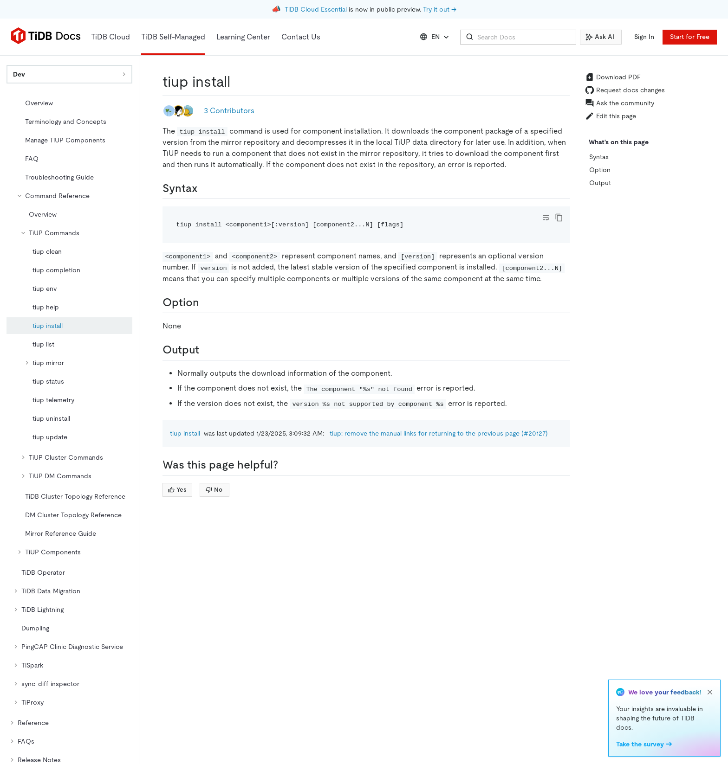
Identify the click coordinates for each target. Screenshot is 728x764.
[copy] (559, 217)
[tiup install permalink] (237, 81)
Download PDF (613, 77)
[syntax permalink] (205, 188)
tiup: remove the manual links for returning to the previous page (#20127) (439, 433)
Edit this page (610, 116)
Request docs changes (625, 90)
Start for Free (689, 36)
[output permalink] (206, 349)
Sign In (644, 36)
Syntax (599, 157)
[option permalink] (206, 302)
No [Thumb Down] (214, 489)
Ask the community (619, 103)
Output (600, 182)
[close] (709, 692)
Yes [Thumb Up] (177, 489)
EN (435, 37)
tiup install (185, 433)
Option (600, 169)
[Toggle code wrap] (546, 217)
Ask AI (599, 36)
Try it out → (439, 9)
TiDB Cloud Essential (316, 9)
